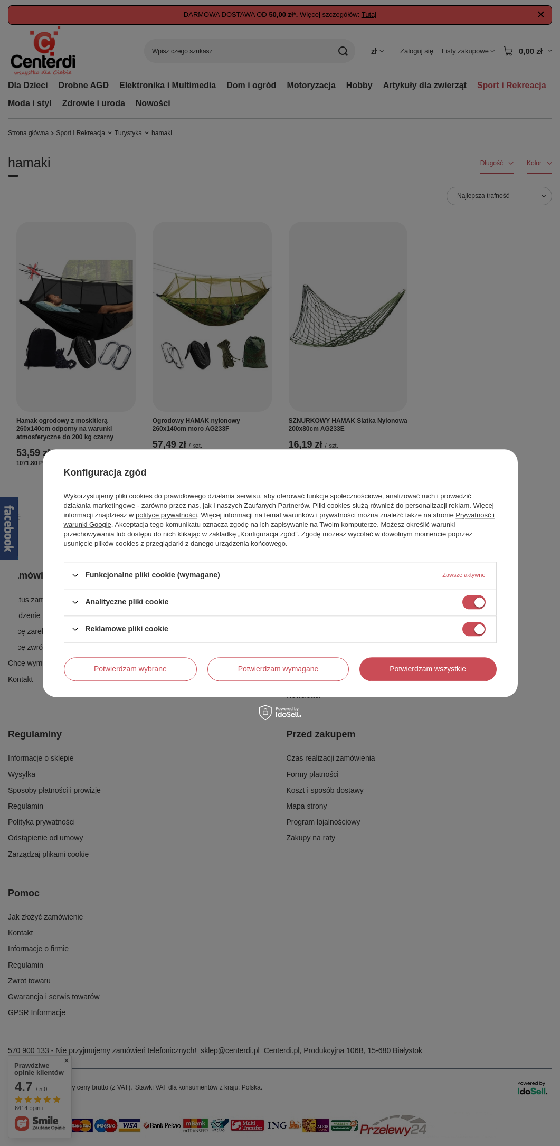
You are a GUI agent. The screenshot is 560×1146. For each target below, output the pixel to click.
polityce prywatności (166, 515)
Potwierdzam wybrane (130, 669)
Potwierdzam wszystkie (428, 669)
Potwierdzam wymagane (278, 669)
